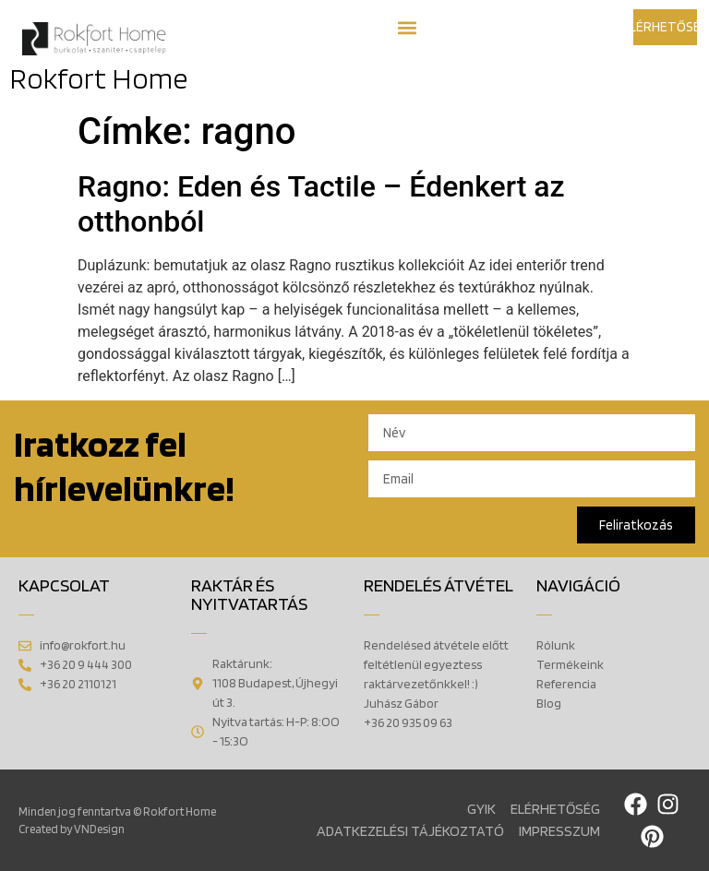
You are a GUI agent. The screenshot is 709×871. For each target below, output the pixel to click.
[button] (406, 27)
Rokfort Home (98, 78)
